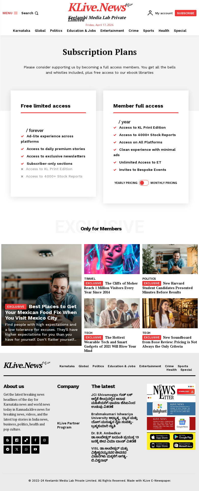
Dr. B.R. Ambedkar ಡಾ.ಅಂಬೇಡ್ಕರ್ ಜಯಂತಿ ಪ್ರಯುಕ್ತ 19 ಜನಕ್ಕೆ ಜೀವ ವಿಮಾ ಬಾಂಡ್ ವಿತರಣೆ (115, 437)
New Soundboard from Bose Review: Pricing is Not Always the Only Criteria (169, 341)
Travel (89, 278)
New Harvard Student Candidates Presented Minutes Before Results (167, 287)
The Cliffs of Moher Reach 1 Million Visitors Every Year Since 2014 (111, 287)
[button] (30, 13)
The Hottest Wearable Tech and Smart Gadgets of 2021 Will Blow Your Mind (110, 344)
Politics (149, 278)
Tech (88, 332)
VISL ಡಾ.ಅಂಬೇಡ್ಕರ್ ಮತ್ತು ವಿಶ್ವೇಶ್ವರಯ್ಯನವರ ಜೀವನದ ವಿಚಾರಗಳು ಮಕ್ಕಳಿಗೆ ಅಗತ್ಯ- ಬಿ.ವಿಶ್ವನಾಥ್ (109, 454)
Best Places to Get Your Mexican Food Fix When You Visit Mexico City (41, 312)
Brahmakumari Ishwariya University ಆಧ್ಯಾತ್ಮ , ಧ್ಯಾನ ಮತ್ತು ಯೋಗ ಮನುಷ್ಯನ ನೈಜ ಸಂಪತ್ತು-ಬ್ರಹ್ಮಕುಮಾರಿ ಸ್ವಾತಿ (114, 420)
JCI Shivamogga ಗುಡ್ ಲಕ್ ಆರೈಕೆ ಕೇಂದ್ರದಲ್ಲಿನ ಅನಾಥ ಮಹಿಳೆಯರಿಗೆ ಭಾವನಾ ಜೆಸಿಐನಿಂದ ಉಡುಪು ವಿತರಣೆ (113, 401)
